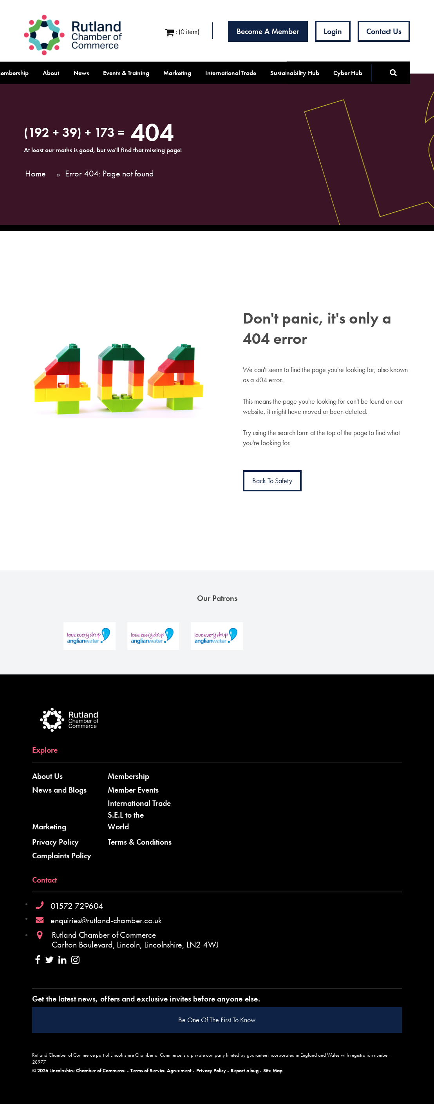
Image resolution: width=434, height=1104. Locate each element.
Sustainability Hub (294, 73)
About (51, 73)
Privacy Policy (55, 842)
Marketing (177, 73)
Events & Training (126, 73)
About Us (47, 776)
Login (333, 31)
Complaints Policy (61, 855)
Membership (128, 776)
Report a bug (245, 1071)
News (81, 73)
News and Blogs (59, 790)
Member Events (133, 790)
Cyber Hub (347, 73)
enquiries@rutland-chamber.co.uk (106, 920)
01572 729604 (77, 906)
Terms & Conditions (140, 842)
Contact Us (383, 31)
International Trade (230, 73)
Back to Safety (272, 480)
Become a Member (268, 31)
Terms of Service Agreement (161, 1071)
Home (35, 173)
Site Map (272, 1071)
